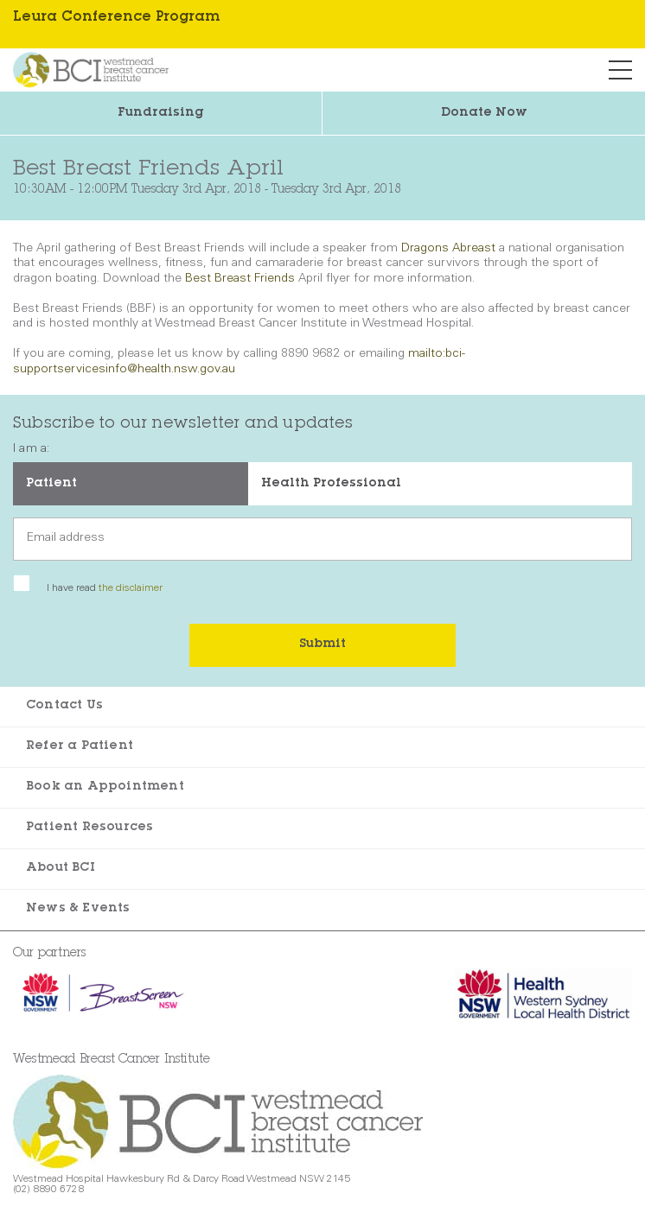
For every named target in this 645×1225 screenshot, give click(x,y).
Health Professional (331, 484)
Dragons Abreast (450, 249)
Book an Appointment (105, 787)
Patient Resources (89, 828)
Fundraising (161, 113)
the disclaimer (131, 588)
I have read (105, 588)
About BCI (60, 868)
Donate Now (484, 113)
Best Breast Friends (240, 279)
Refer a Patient (79, 746)
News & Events (78, 909)
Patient (51, 484)
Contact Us (64, 706)
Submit (322, 644)
